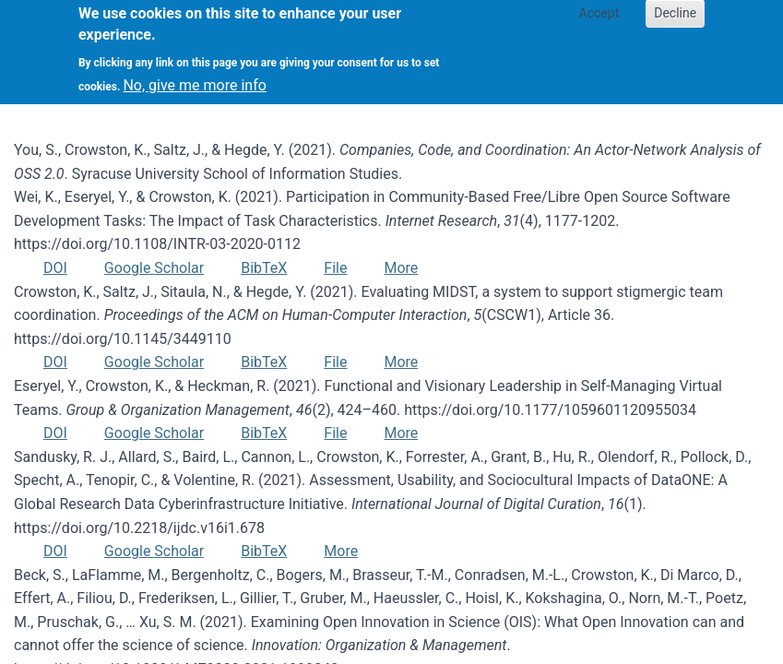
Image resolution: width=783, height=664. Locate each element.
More (401, 268)
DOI (55, 268)
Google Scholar (154, 268)
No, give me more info (194, 75)
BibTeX (264, 268)
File (335, 268)
